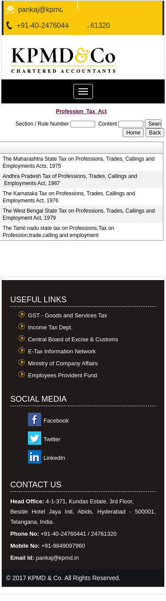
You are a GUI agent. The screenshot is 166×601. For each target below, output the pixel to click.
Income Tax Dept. (50, 327)
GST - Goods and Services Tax (67, 315)
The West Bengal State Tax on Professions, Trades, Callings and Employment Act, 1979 (79, 214)
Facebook (56, 420)
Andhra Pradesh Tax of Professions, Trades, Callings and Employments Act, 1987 (70, 179)
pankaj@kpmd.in (44, 9)
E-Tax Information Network (62, 351)
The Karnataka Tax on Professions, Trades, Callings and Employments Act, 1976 (69, 197)
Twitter (51, 439)
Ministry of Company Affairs (63, 363)
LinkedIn (54, 458)
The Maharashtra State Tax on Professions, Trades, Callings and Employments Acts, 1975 (78, 162)
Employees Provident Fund (62, 375)
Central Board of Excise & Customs (73, 339)
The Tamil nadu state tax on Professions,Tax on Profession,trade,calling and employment (58, 231)
